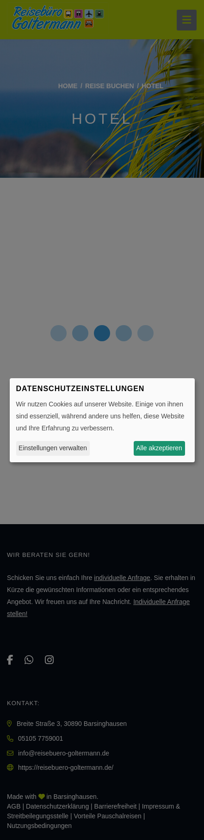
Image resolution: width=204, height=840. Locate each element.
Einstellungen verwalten (53, 448)
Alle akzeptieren (159, 448)
